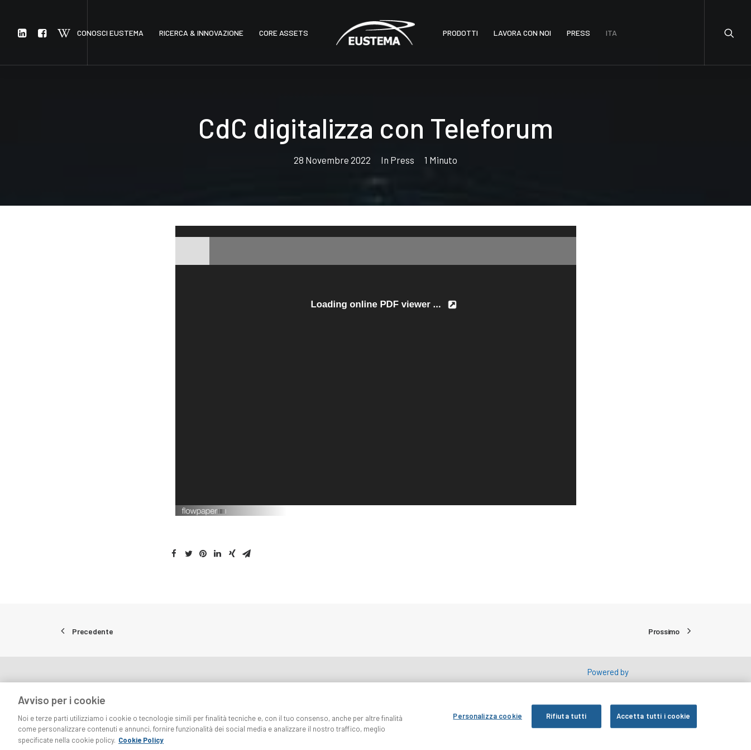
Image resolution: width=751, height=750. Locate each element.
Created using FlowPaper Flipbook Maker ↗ (516, 510)
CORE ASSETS (283, 32)
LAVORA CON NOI (522, 32)
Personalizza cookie (487, 722)
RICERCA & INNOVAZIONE (201, 32)
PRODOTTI (460, 32)
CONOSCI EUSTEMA (110, 32)
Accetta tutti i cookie (653, 722)
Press (402, 159)
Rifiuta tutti (566, 722)
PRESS (578, 32)
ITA (611, 32)
